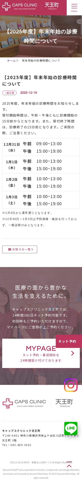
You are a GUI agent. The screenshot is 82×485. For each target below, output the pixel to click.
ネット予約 (67, 341)
